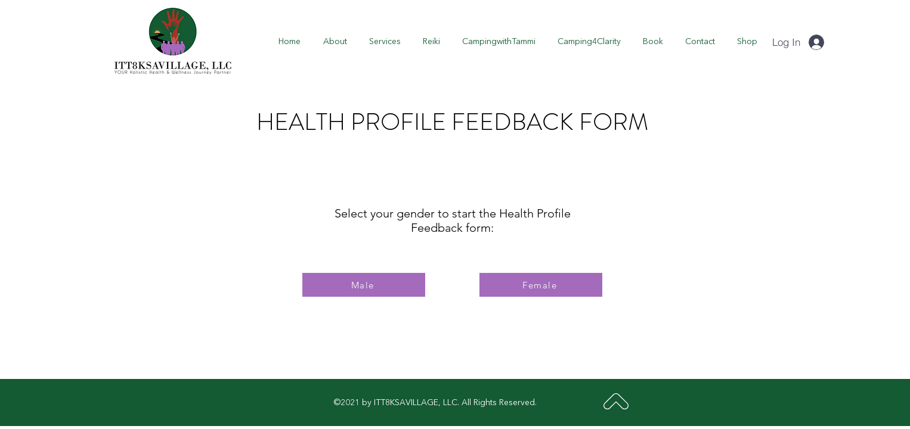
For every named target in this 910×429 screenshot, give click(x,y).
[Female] (540, 285)
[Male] (363, 285)
